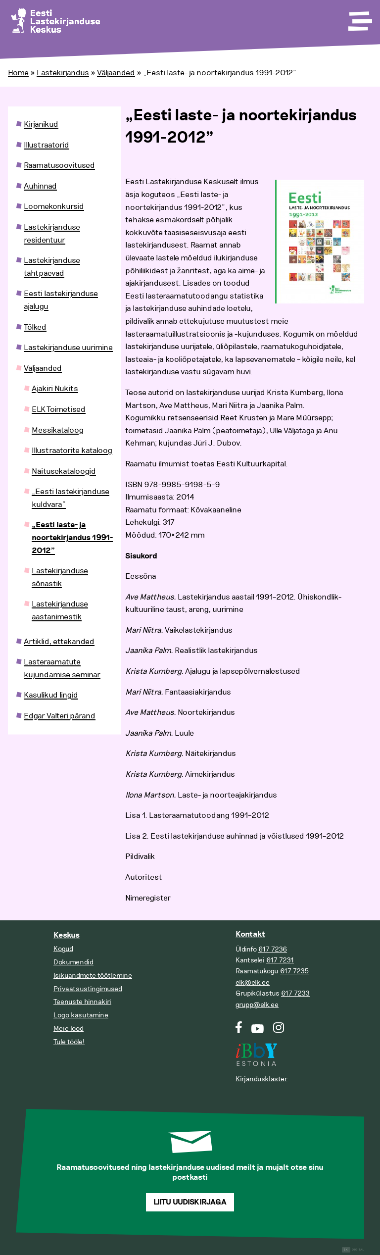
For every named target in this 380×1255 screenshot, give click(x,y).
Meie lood (68, 1028)
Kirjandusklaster (261, 1079)
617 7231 (280, 960)
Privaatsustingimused (87, 989)
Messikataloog (58, 430)
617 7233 (295, 993)
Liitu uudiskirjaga (190, 1202)
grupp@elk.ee (257, 1005)
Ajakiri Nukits (55, 389)
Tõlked (35, 327)
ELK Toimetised (59, 409)
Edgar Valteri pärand (59, 716)
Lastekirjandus (63, 73)
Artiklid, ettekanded (59, 642)
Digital (353, 1250)
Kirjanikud (41, 124)
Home (18, 73)
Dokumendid (73, 962)
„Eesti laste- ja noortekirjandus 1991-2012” (72, 537)
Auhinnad (40, 186)
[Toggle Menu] (359, 18)
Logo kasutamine (80, 1015)
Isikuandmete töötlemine (92, 975)
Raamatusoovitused (59, 165)
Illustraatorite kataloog (72, 450)
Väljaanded (116, 73)
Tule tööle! (69, 1042)
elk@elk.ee (253, 982)
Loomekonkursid (54, 206)
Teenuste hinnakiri (82, 1002)
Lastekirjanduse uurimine (68, 347)
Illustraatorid (46, 145)
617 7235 (294, 971)
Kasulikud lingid (51, 695)
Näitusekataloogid (64, 471)
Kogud (63, 949)
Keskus (66, 935)
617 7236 (272, 949)
